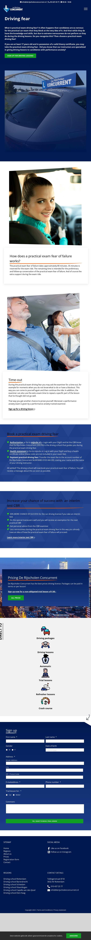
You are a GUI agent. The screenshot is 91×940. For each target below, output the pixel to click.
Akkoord (74, 936)
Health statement (18, 451)
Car (10, 795)
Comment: (10, 802)
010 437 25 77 (54, 2)
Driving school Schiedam (14, 884)
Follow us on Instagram (61, 852)
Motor (18, 795)
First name (11, 737)
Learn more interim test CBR (20, 537)
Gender (9, 746)
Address (10, 757)
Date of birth (51, 746)
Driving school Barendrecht (16, 881)
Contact (7, 862)
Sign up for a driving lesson (21, 409)
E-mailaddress (13, 782)
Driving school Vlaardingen (15, 887)
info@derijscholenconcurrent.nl (34, 2)
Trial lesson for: (13, 791)
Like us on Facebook (59, 848)
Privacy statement (60, 910)
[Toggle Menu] (85, 9)
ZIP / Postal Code (12, 774)
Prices (6, 856)
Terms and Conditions (44, 910)
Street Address (11, 760)
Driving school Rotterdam (15, 879)
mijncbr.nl (36, 442)
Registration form (11, 859)
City (7, 767)
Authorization (16, 442)
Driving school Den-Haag (14, 893)
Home (6, 848)
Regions (7, 851)
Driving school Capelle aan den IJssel (19, 890)
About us (7, 854)
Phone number (53, 782)
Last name (51, 737)
